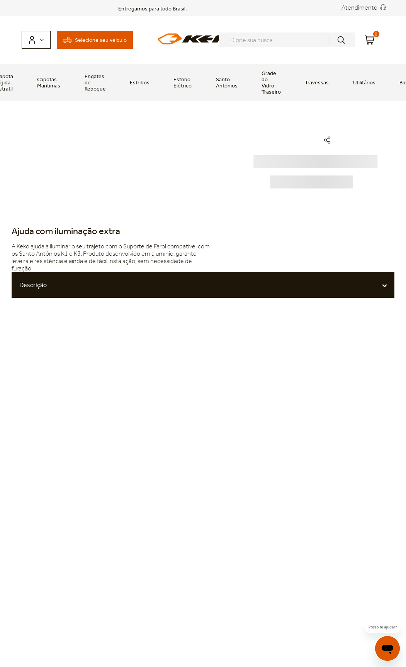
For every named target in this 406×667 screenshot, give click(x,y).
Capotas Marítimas (48, 82)
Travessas (317, 82)
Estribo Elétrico (182, 82)
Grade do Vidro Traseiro (271, 82)
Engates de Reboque (95, 82)
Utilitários (364, 82)
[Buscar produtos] (341, 40)
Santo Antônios (227, 82)
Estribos (139, 82)
